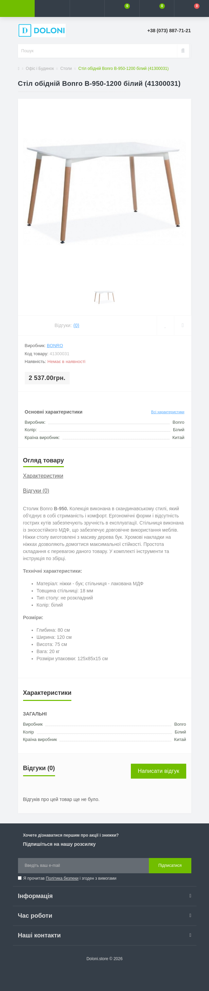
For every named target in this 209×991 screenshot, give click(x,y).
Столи (66, 68)
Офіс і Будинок (40, 68)
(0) (76, 325)
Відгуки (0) (36, 491)
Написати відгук (158, 771)
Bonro (55, 345)
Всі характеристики (168, 412)
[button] (87, 8)
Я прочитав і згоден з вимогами (70, 878)
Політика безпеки (62, 878)
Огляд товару (43, 460)
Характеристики (43, 476)
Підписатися (170, 865)
